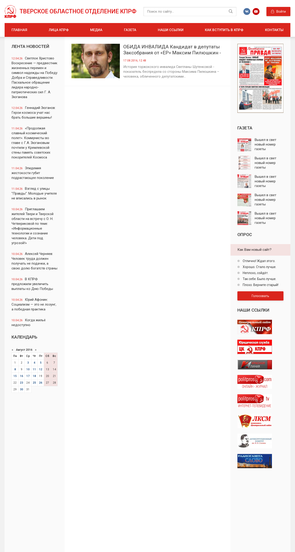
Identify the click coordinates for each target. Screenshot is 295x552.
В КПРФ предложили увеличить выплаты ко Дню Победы (32, 284)
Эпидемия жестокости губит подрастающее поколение (33, 173)
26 (40, 382)
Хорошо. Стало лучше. (259, 267)
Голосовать (260, 296)
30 (21, 389)
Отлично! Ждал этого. (258, 261)
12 (40, 369)
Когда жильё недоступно (29, 322)
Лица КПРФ (59, 30)
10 (28, 369)
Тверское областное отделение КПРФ (78, 11)
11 (34, 369)
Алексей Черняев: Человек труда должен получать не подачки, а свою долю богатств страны (34, 261)
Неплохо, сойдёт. (255, 273)
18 (34, 376)
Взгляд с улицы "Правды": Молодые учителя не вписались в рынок (34, 193)
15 (15, 376)
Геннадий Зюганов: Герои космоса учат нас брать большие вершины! (34, 113)
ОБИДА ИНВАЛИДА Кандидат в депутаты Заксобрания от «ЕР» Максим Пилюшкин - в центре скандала (172, 50)
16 (21, 376)
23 (21, 382)
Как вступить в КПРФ (224, 30)
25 (34, 382)
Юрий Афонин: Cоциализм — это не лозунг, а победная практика (34, 304)
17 (28, 376)
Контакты (274, 30)
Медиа (96, 30)
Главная (19, 30)
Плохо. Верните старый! (260, 285)
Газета (130, 30)
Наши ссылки (170, 30)
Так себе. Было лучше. (259, 279)
